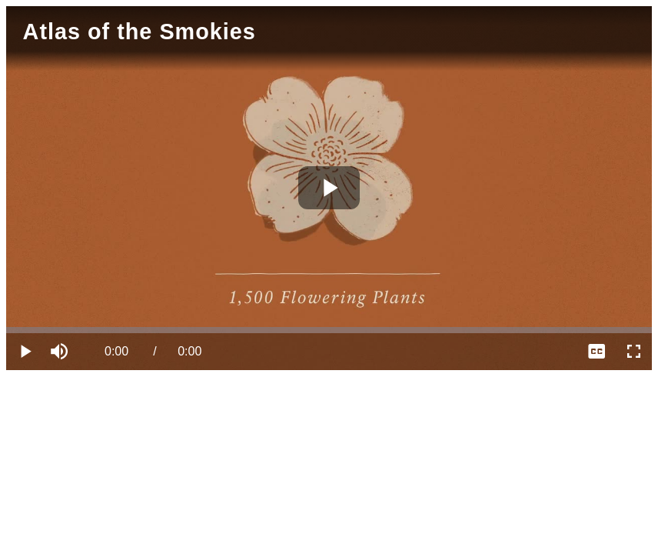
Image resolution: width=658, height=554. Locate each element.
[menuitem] (596, 351)
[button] (61, 351)
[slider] (329, 330)
